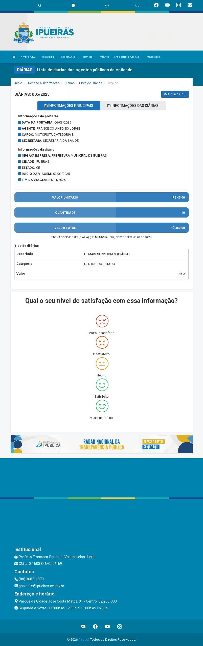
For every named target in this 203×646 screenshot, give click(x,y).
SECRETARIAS (69, 57)
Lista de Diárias (90, 83)
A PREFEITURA (28, 57)
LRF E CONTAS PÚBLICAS (127, 57)
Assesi (83, 639)
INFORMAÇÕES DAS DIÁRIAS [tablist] (133, 106)
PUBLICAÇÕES (154, 57)
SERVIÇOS (88, 57)
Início (18, 83)
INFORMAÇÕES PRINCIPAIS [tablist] (68, 106)
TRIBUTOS (104, 57)
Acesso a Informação (44, 83)
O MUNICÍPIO (48, 57)
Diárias (69, 83)
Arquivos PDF (175, 94)
